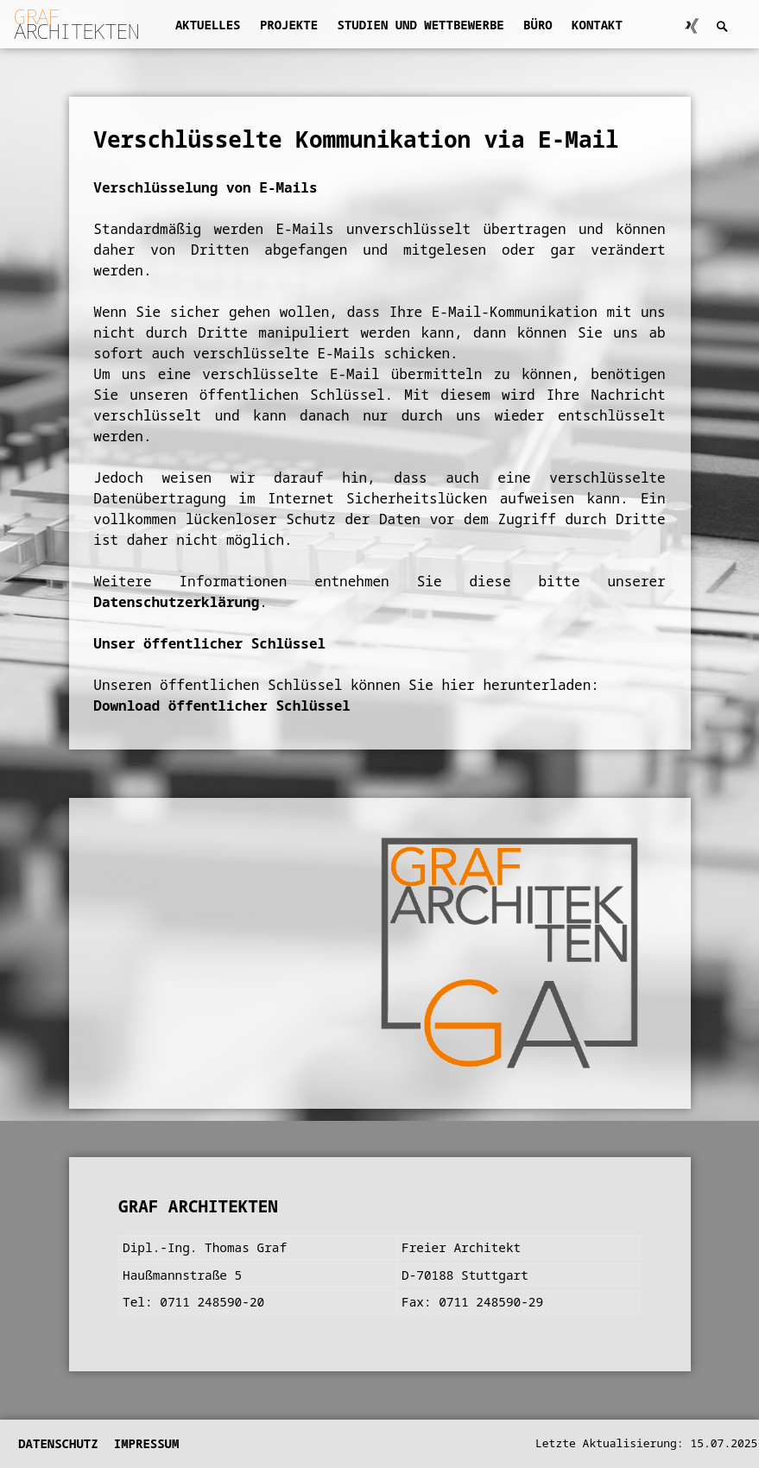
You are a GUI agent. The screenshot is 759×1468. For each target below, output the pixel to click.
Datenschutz (58, 1443)
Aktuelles (208, 24)
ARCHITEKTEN (76, 23)
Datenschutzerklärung (176, 601)
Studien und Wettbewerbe (420, 24)
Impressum (147, 1443)
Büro (538, 24)
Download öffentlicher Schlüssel (222, 705)
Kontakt (597, 24)
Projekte (289, 24)
